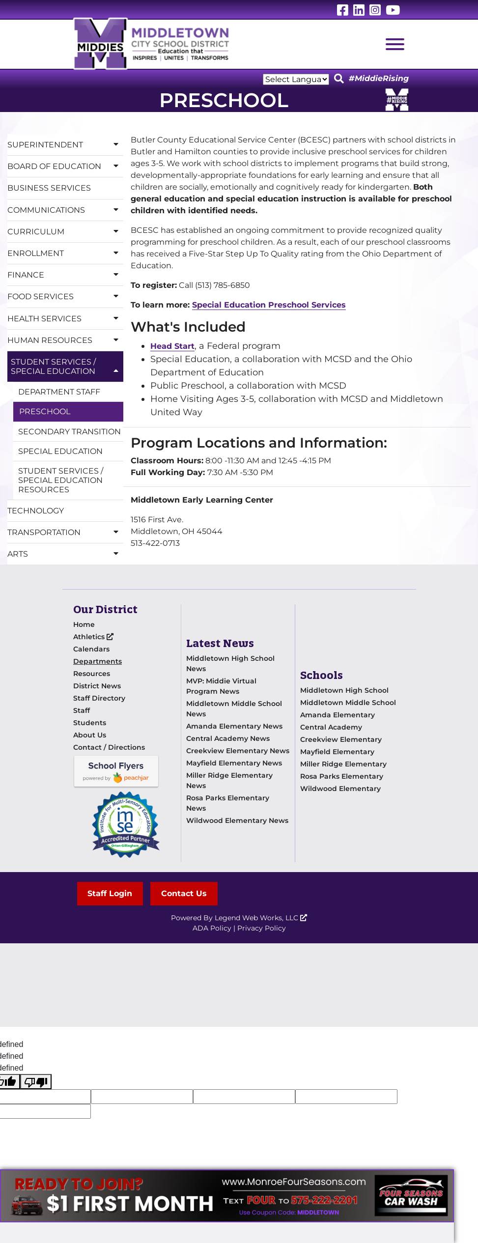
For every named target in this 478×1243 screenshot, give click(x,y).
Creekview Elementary (341, 739)
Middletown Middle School (348, 702)
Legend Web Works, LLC (261, 917)
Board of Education (65, 166)
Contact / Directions (109, 747)
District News (97, 685)
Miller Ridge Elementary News (229, 780)
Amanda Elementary (337, 714)
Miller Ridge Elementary (343, 764)
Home (84, 624)
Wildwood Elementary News (237, 820)
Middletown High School (344, 690)
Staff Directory (99, 698)
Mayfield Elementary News (234, 763)
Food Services (65, 296)
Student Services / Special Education (67, 366)
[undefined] (36, 1081)
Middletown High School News (230, 663)
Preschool (44, 411)
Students (89, 722)
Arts (65, 554)
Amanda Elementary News (234, 726)
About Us (89, 735)
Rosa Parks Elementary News (227, 803)
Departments (97, 661)
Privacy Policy (261, 928)
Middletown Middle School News (234, 708)
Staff (81, 710)
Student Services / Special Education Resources (60, 480)
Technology (35, 510)
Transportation (65, 532)
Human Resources (65, 340)
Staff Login (110, 893)
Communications (65, 210)
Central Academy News (228, 738)
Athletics (93, 636)
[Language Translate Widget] (296, 79)
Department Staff (59, 391)
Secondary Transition (69, 431)
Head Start (172, 346)
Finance (65, 275)
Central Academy (331, 727)
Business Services (49, 188)
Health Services (65, 318)
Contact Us (184, 893)
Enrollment (65, 253)
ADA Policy (212, 928)
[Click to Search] (339, 79)
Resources (91, 673)
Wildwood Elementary (340, 788)
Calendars (91, 649)
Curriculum (65, 231)
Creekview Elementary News (237, 750)
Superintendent (65, 144)
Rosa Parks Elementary (341, 776)
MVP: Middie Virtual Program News (221, 686)
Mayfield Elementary (337, 751)
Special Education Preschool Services (269, 305)
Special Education (60, 451)
